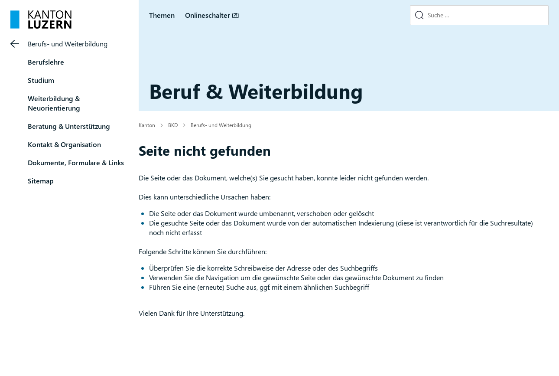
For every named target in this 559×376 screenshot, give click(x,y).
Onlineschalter (207, 15)
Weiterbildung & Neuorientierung (54, 103)
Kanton (147, 124)
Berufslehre (46, 61)
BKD (173, 124)
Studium (41, 80)
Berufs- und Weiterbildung (67, 43)
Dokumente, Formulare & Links (76, 162)
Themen (162, 15)
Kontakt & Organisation (64, 144)
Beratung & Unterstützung (69, 126)
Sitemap (41, 180)
